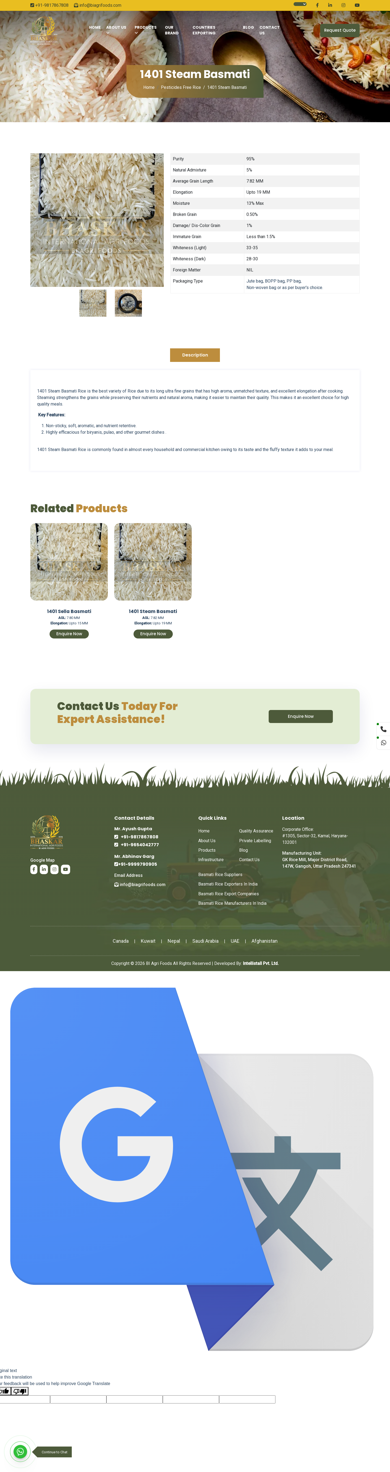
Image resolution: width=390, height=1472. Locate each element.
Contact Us (249, 859)
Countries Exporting (204, 30)
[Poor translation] (19, 1391)
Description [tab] (195, 355)
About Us (116, 30)
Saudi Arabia (205, 941)
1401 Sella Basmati (69, 611)
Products (146, 30)
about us (207, 840)
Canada (121, 941)
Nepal (174, 941)
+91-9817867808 (49, 5)
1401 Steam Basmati (153, 611)
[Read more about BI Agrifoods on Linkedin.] (330, 5)
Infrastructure (211, 859)
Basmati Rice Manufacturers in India (232, 903)
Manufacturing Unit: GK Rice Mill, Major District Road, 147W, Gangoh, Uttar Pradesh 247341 (319, 860)
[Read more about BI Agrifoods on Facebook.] (317, 5)
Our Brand (172, 30)
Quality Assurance (256, 831)
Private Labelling (255, 840)
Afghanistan (265, 941)
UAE (235, 941)
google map (42, 860)
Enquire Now (69, 634)
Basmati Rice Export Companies (228, 893)
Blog (248, 27)
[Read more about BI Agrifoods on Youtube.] (357, 5)
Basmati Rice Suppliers (220, 874)
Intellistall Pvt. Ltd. (261, 963)
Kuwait (148, 941)
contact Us (269, 30)
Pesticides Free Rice (181, 87)
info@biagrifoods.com (97, 5)
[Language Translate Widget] (300, 4)
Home (95, 27)
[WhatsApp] (20, 1451)
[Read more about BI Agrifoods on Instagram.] (343, 5)
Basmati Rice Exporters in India (228, 884)
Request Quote (340, 30)
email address (128, 875)
